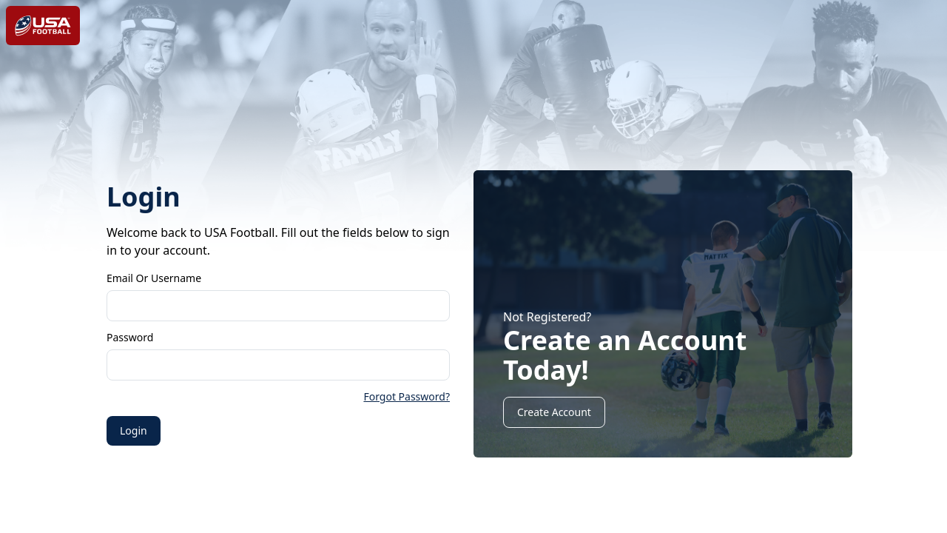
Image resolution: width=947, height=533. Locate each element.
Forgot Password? (406, 396)
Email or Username (154, 278)
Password (130, 337)
